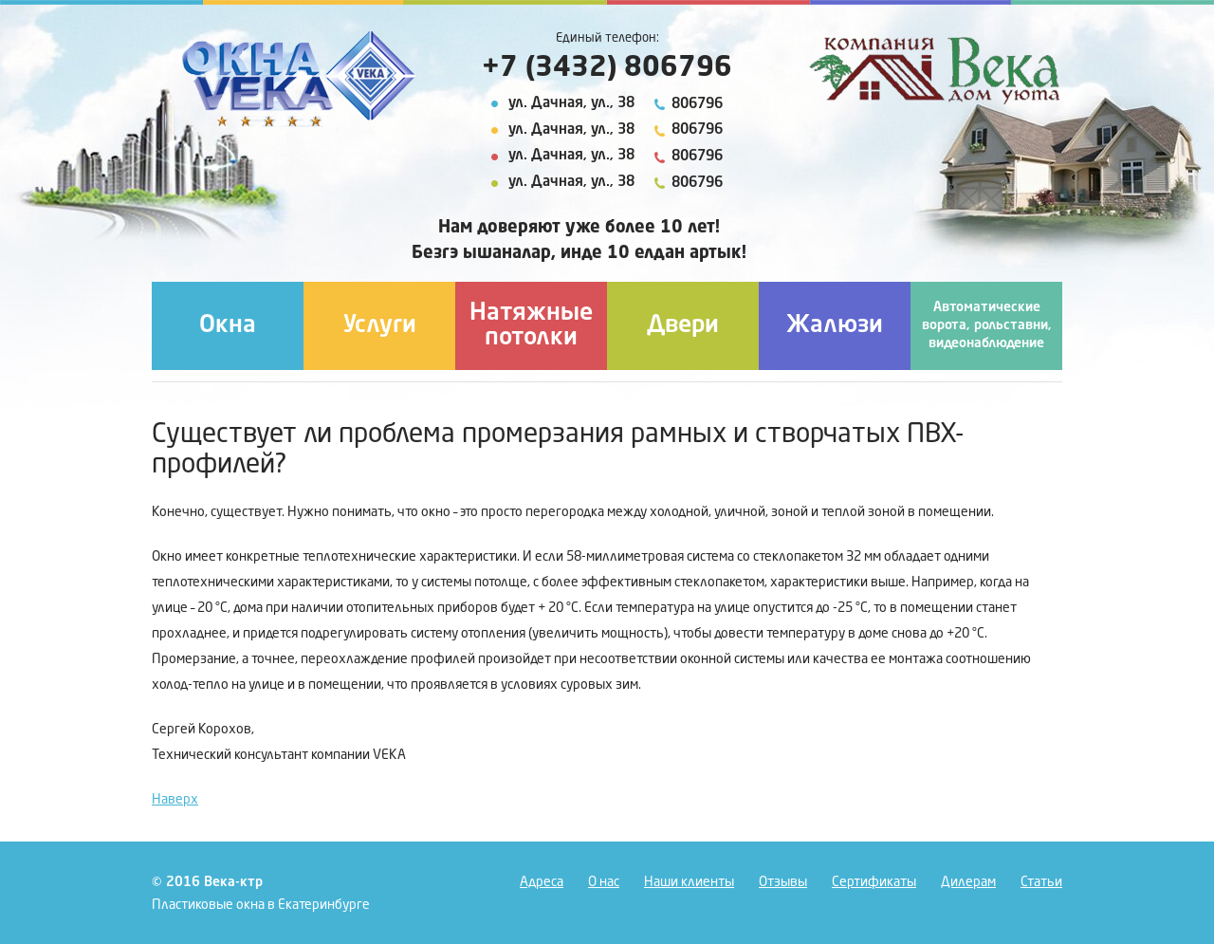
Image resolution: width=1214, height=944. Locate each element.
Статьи (1041, 882)
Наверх (175, 799)
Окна (227, 326)
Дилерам (968, 882)
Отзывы (783, 882)
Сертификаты (874, 882)
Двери (683, 326)
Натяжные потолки (531, 326)
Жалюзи (834, 326)
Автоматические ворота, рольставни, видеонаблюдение (987, 325)
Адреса (541, 882)
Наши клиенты (689, 882)
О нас (603, 882)
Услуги (379, 326)
